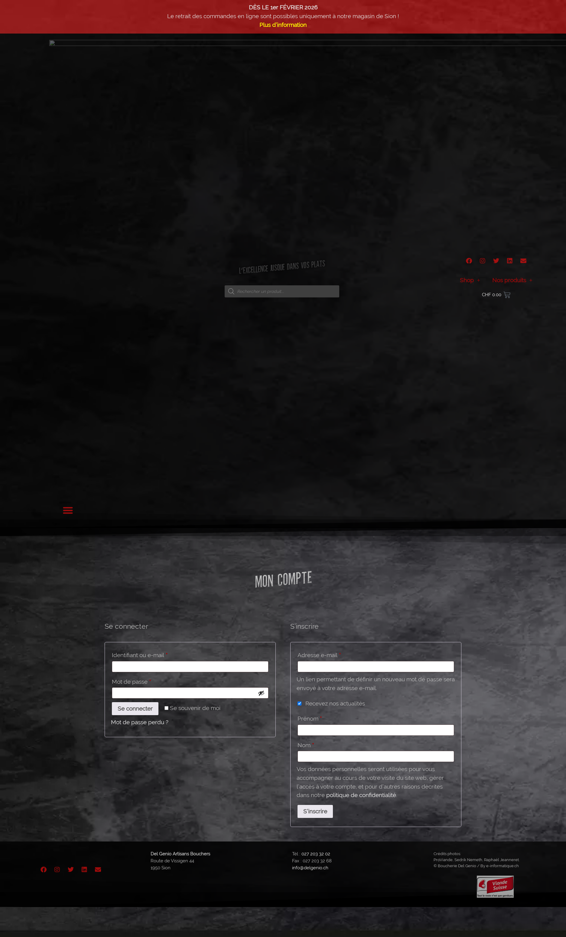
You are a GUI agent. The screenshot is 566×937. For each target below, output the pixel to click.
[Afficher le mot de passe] (261, 693)
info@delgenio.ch (310, 868)
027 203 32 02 (315, 854)
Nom (306, 745)
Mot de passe (146, 680)
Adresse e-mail (333, 653)
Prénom (310, 718)
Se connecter (135, 708)
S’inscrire (315, 811)
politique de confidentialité (361, 795)
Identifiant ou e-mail (154, 653)
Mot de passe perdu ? (139, 722)
